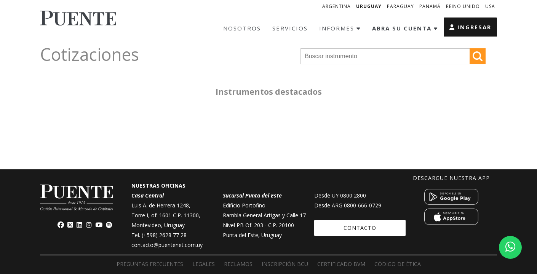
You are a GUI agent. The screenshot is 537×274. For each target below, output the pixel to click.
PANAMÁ (430, 6)
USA (490, 6)
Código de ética (397, 264)
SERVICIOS (290, 28)
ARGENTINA (336, 6)
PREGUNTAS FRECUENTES (150, 264)
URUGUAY (369, 6)
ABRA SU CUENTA (405, 28)
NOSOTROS (242, 28)
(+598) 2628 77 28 (164, 235)
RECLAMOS (238, 264)
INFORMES (340, 28)
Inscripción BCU (285, 264)
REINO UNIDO (463, 6)
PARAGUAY (400, 6)
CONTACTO (360, 227)
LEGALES (203, 264)
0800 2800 (353, 195)
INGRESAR (470, 27)
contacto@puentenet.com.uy (167, 245)
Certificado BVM (341, 264)
